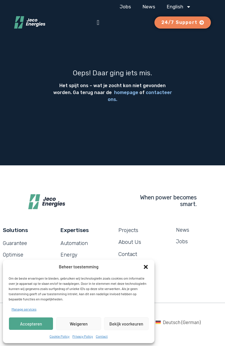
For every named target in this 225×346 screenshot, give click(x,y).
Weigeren (79, 323)
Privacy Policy (82, 336)
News (149, 7)
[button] (146, 267)
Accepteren (31, 323)
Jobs (125, 7)
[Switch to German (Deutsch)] (178, 322)
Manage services (24, 309)
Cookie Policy (59, 336)
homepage (126, 92)
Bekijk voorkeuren (126, 323)
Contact (102, 336)
